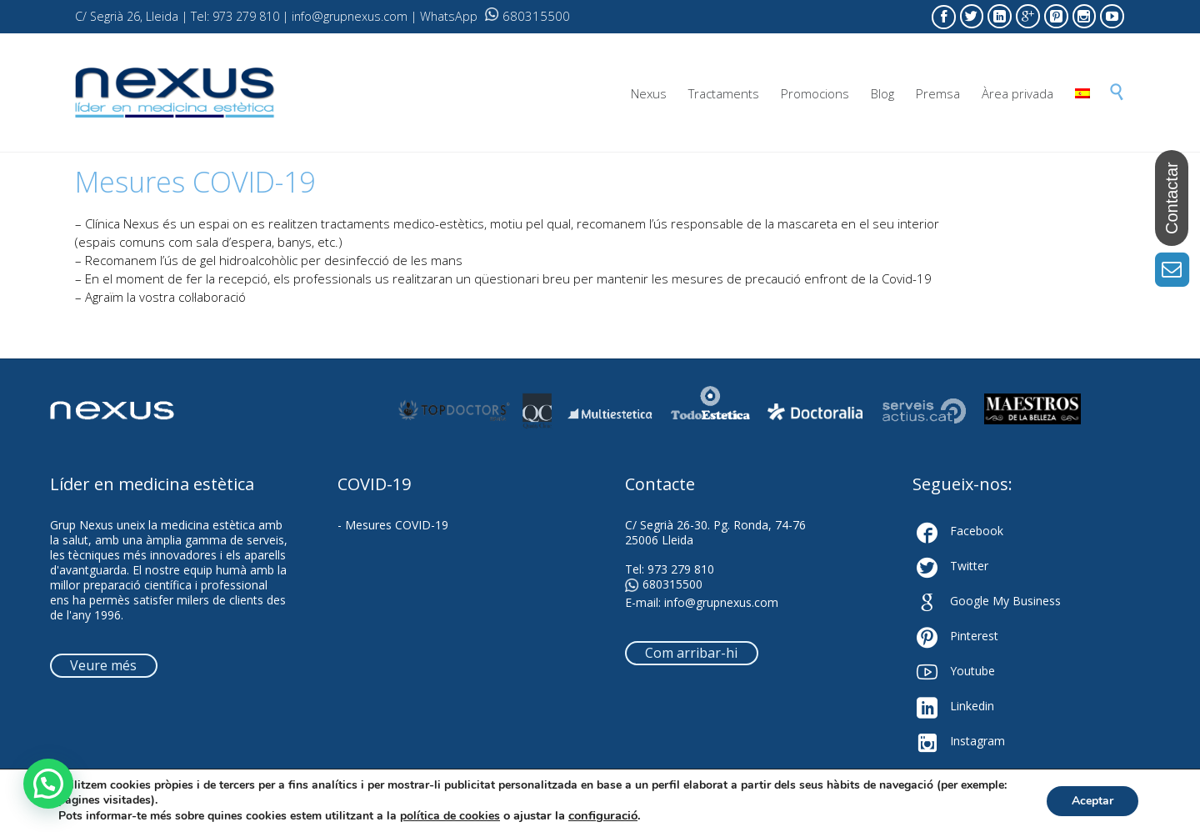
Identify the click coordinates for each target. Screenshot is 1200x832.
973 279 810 (681, 569)
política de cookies (450, 816)
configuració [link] (603, 815)
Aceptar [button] (1092, 801)
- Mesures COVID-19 (393, 525)
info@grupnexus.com (721, 602)
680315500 (527, 16)
